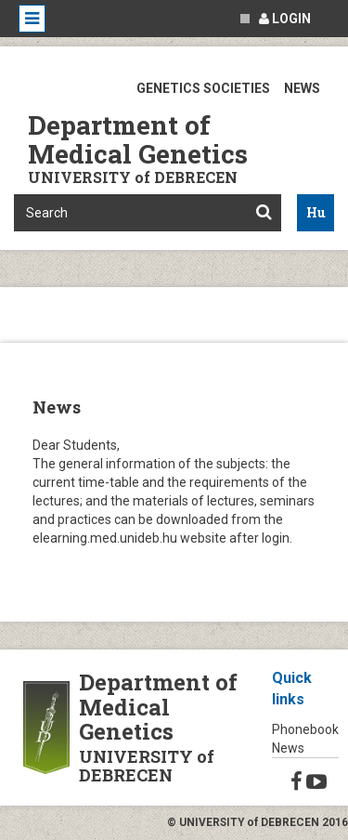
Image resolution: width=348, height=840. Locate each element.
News (288, 748)
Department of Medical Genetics (138, 139)
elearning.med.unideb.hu (104, 538)
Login (285, 18)
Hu (316, 212)
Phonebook (305, 729)
